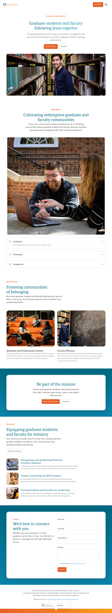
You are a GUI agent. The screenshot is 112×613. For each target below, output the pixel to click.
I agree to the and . (72, 563)
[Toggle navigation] (106, 5)
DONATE (98, 4)
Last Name (61, 528)
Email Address (62, 538)
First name (61, 519)
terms (71, 563)
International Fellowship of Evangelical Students (61, 599)
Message (60, 547)
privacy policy (80, 563)
